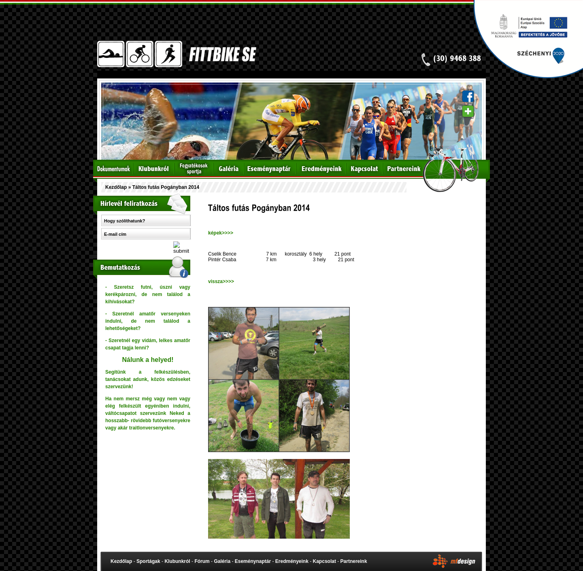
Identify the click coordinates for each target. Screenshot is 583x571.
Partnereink (353, 561)
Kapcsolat (324, 561)
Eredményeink (292, 561)
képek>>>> (220, 233)
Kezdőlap (116, 187)
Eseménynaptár (253, 561)
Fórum (201, 561)
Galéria (222, 561)
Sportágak (148, 561)
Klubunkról (177, 561)
